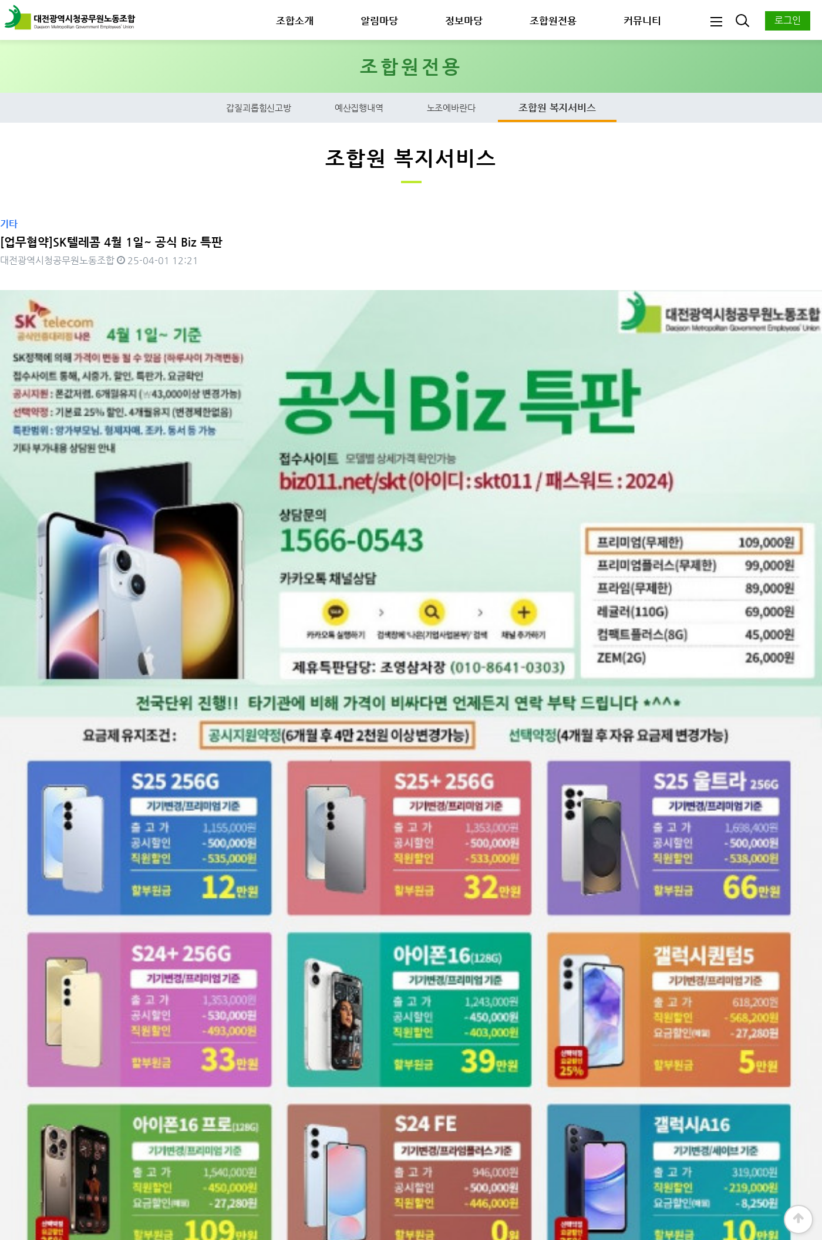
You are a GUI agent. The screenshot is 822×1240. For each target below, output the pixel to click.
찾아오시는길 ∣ (301, 1178)
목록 (792, 981)
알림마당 (379, 20)
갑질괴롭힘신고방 (258, 109)
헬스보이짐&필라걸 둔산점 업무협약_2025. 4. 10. (112, 909)
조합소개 (295, 20)
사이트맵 (355, 1178)
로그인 (787, 20)
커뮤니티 (642, 20)
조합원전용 (553, 20)
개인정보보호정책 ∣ (177, 1178)
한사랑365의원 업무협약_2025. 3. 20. (89, 939)
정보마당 (464, 20)
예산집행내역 (359, 109)
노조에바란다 (451, 109)
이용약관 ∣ (244, 1178)
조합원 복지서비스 (556, 108)
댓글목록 (21, 1022)
